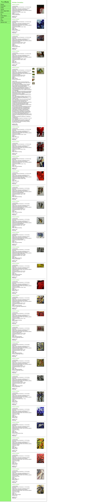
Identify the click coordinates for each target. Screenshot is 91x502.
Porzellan (2, 17)
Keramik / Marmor (4, 15)
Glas (1, 14)
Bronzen (2, 12)
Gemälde (2, 7)
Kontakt (2, 20)
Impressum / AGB (4, 22)
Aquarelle (2, 9)
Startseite (2, 4)
